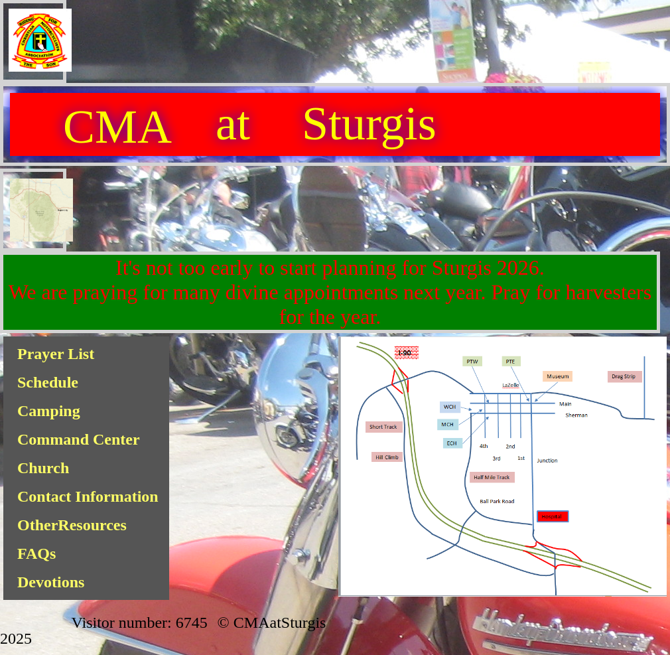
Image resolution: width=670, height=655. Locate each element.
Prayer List (55, 353)
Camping (48, 410)
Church (43, 467)
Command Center (78, 439)
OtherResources (72, 525)
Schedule (47, 382)
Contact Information (88, 496)
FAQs (36, 553)
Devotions (50, 582)
